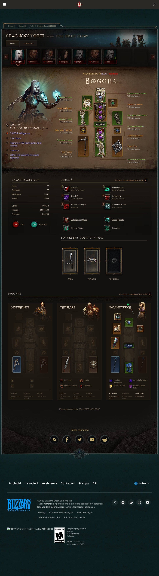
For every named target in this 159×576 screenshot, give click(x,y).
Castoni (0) (13, 150)
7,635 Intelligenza (18, 133)
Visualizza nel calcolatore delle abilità (131, 180)
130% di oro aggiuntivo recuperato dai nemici (23, 156)
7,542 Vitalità (14, 138)
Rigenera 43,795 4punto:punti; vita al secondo (24, 144)
